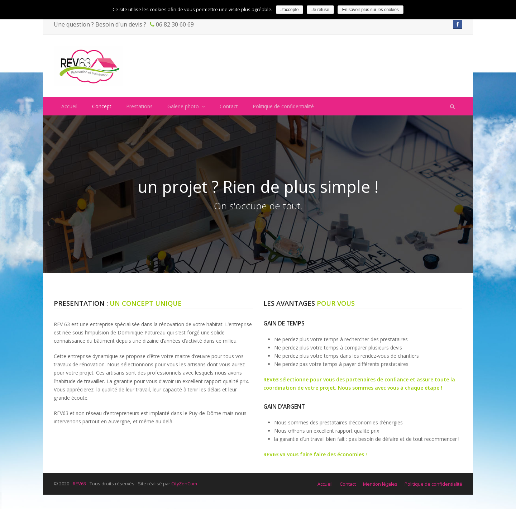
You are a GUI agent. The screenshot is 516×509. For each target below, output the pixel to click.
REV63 (79, 483)
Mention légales (380, 484)
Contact (348, 484)
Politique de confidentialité (433, 484)
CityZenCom (184, 483)
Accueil (325, 484)
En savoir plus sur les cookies (370, 9)
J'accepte (289, 9)
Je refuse (320, 9)
